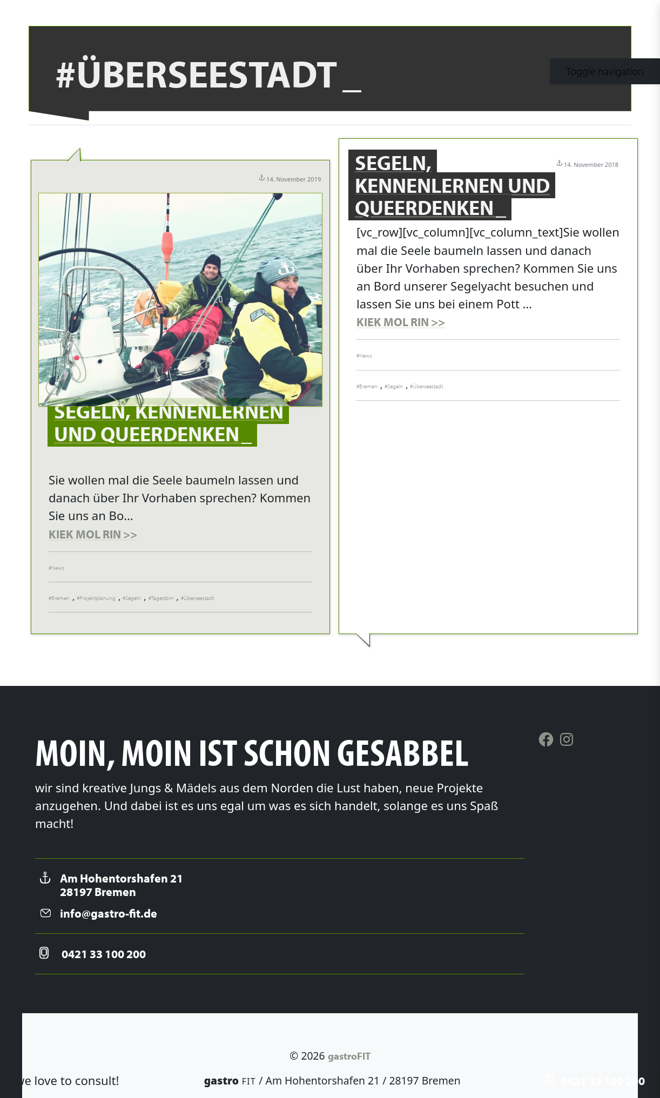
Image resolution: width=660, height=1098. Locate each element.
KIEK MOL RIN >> (93, 534)
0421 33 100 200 (595, 1080)
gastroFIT (349, 1055)
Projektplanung (97, 598)
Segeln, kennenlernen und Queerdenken (169, 422)
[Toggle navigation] (605, 71)
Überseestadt (199, 598)
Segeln (133, 598)
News (57, 567)
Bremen (60, 598)
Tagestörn (162, 598)
